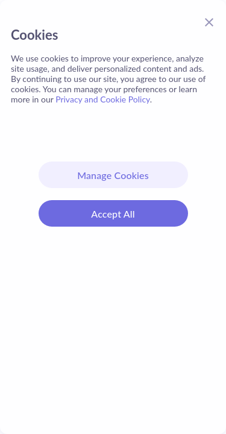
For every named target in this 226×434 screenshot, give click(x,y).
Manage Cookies (113, 175)
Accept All (112, 213)
